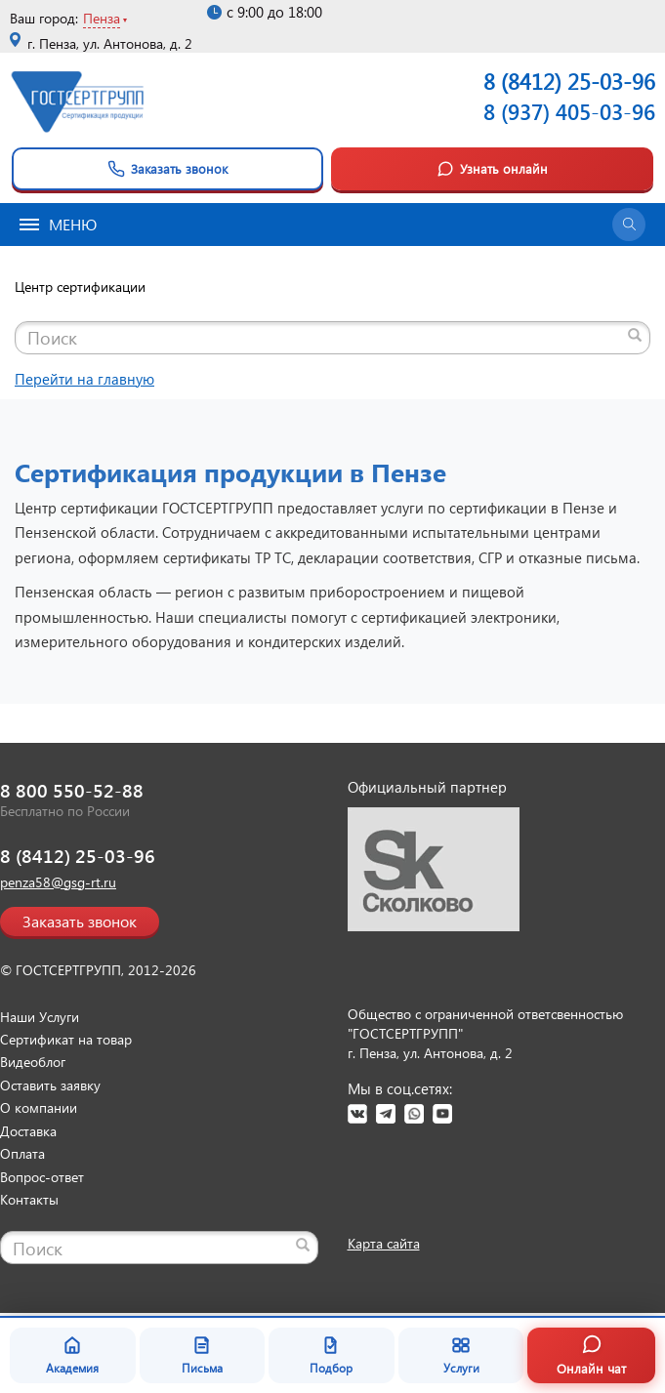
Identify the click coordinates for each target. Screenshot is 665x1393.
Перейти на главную (84, 379)
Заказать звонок (167, 169)
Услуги (461, 1354)
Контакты (29, 1199)
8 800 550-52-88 (72, 790)
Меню (58, 224)
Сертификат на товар (66, 1039)
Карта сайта (384, 1243)
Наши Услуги (39, 1016)
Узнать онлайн (492, 169)
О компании (38, 1107)
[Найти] (634, 334)
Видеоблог (32, 1061)
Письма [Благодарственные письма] (202, 1354)
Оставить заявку (50, 1085)
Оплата (22, 1153)
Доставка (28, 1131)
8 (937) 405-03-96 (569, 111)
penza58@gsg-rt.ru (58, 882)
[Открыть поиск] (628, 224)
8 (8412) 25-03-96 (77, 855)
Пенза (101, 18)
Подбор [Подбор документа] (331, 1354)
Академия (72, 1354)
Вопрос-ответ (42, 1177)
